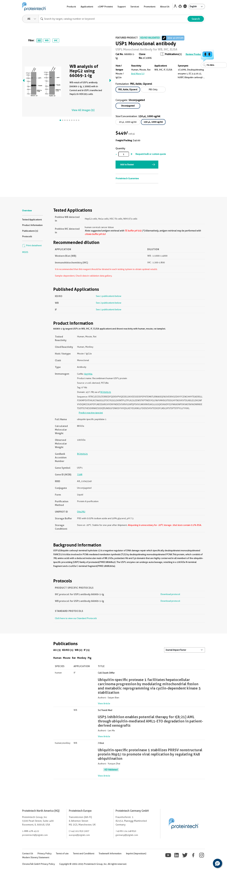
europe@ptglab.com (79, 835)
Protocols (27, 236)
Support (122, 6)
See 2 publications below (108, 302)
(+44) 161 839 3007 (79, 831)
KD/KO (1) (67, 650)
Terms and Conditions (83, 853)
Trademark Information (110, 853)
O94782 (81, 511)
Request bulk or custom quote (150, 154)
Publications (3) (30, 231)
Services (134, 6)
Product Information (32, 225)
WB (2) (78, 650)
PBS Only (153, 89)
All (39, 40)
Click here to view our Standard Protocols (76, 618)
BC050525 (105, 392)
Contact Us (27, 853)
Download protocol (170, 594)
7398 (79, 474)
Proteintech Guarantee (127, 178)
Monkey (81, 657)
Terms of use (62, 853)
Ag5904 (88, 374)
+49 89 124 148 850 (126, 831)
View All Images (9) (83, 110)
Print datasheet (32, 245)
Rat (74, 657)
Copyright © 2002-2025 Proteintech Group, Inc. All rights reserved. (93, 864)
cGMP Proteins (105, 6)
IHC (56, 40)
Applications (87, 6)
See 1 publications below (108, 296)
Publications (172, 54)
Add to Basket (127, 164)
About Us (164, 6)
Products (71, 6)
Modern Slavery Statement (35, 857)
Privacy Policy (44, 853)
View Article (104, 703)
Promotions (149, 6)
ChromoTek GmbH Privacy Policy (38, 864)
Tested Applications (32, 219)
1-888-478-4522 (30, 831)
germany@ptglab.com (127, 835)
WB (47, 40)
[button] (217, 863)
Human (57, 657)
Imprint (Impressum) (136, 853)
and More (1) (137, 73)
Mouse (66, 657)
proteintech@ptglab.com (35, 835)
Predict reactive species (91, 412)
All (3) (57, 650)
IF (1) (86, 650)
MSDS (25, 252)
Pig (89, 657)
